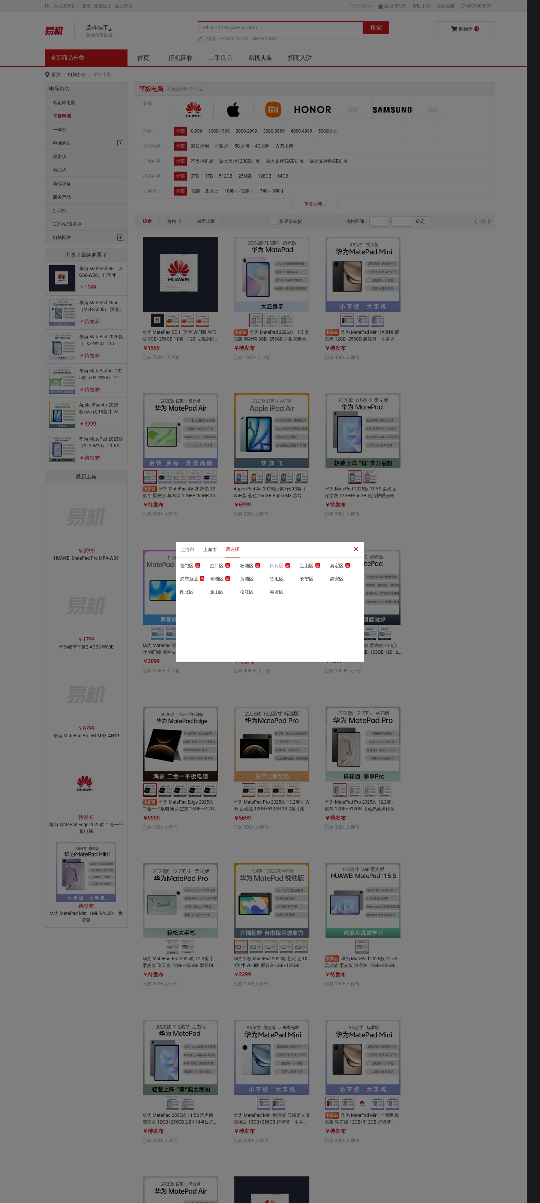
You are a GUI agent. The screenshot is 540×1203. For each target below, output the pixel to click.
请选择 (232, 549)
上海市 (187, 549)
